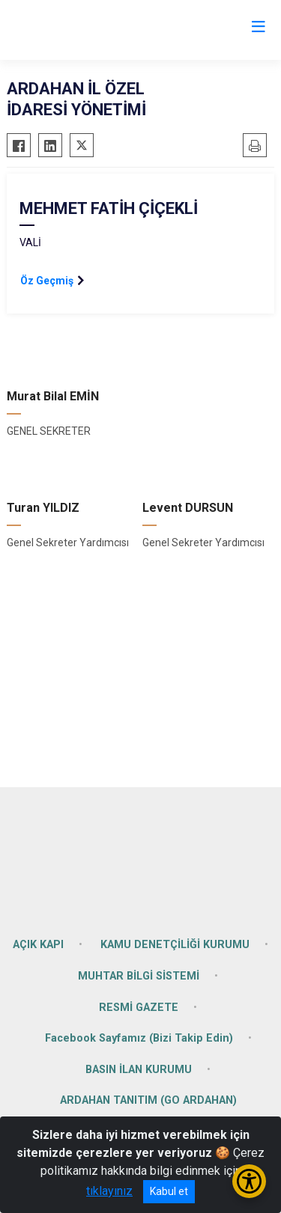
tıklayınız (109, 1191)
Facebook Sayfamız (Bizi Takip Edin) (139, 1038)
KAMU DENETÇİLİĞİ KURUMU (175, 944)
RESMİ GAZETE (138, 1007)
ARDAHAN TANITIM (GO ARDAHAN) (148, 1100)
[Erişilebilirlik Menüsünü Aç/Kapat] (249, 1181)
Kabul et (169, 1191)
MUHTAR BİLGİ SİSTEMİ (138, 976)
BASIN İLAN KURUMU (138, 1069)
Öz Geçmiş (46, 281)
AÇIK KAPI (38, 944)
